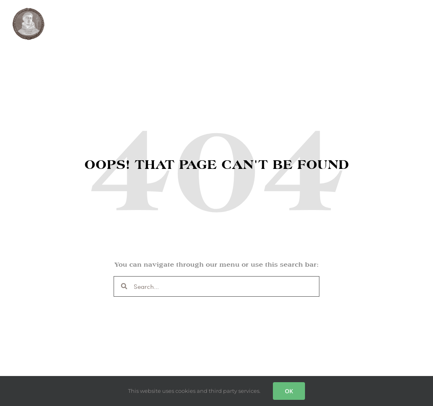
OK (289, 391)
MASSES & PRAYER (141, 20)
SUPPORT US (354, 20)
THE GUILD (82, 20)
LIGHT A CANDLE (243, 20)
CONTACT (301, 20)
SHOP (193, 20)
